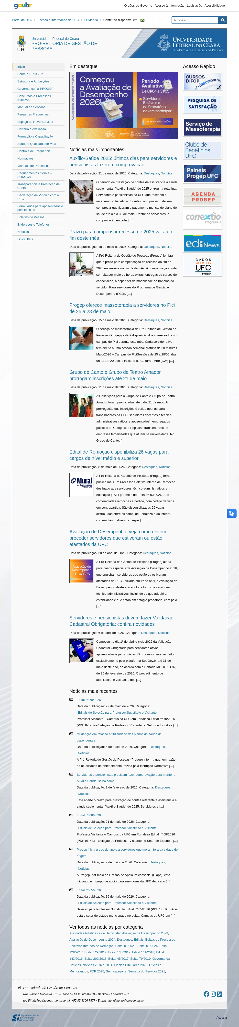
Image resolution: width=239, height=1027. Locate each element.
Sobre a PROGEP (30, 74)
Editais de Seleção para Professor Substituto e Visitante (117, 712)
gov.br (23, 5)
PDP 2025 (97, 971)
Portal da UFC (22, 20)
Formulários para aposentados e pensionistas (40, 208)
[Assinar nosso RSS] (219, 994)
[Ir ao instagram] (213, 994)
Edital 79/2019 (140, 958)
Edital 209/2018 (95, 958)
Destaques (151, 173)
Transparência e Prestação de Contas (38, 186)
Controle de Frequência (34, 151)
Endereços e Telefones (33, 224)
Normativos (25, 158)
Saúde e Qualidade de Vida (36, 144)
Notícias (23, 232)
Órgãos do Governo (138, 5)
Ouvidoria (91, 20)
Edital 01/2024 (147, 946)
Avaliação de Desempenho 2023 (145, 933)
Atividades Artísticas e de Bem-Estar (95, 933)
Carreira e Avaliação (31, 129)
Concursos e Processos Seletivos (34, 98)
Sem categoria (116, 971)
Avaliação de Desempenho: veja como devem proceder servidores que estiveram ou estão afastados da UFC (117, 538)
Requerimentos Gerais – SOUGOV (34, 175)
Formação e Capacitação (35, 136)
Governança (161, 958)
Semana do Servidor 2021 (146, 971)
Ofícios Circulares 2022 (130, 965)
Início (21, 66)
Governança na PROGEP (35, 89)
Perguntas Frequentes (33, 114)
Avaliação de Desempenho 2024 (92, 939)
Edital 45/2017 (118, 958)
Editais (138, 939)
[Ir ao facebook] (206, 994)
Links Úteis (25, 239)
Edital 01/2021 (125, 946)
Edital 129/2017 (95, 952)
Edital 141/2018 (143, 952)
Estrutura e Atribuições (33, 81)
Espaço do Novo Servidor (35, 122)
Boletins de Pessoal (31, 217)
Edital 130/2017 (119, 952)
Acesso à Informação (170, 5)
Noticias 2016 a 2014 (97, 965)
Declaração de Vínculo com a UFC (38, 197)
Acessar (222, 1017)
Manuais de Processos (33, 166)
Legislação (194, 5)
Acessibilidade (215, 5)
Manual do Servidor (31, 107)
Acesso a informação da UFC (58, 20)
